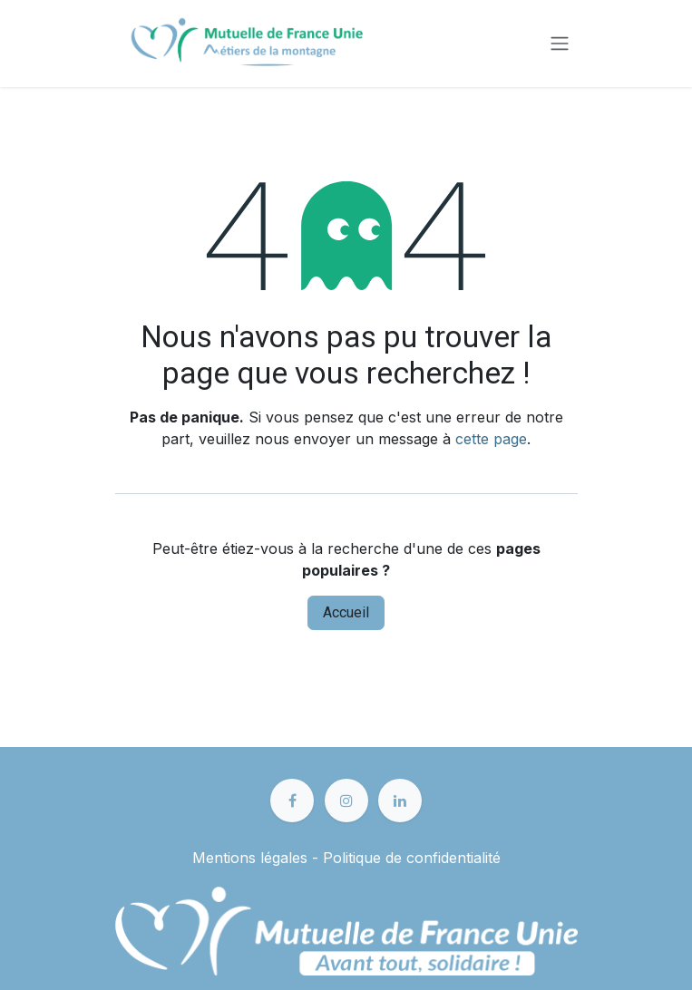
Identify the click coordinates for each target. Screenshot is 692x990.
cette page (491, 439)
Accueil (346, 612)
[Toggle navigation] (559, 44)
